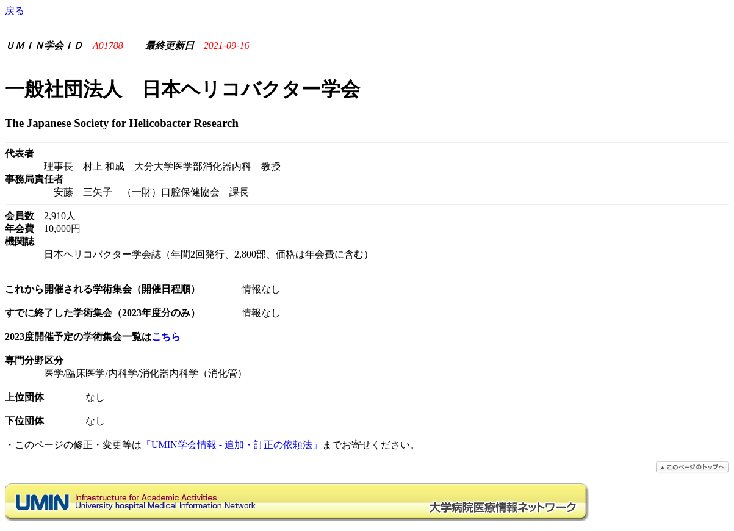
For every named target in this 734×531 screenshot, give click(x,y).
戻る (14, 10)
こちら (166, 336)
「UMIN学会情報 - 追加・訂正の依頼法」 (232, 444)
